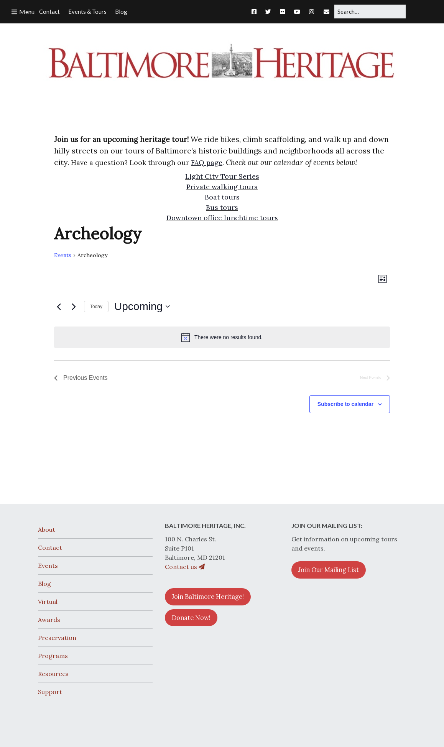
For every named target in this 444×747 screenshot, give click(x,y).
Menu (27, 11)
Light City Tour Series (222, 176)
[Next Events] (73, 306)
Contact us (185, 567)
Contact (50, 547)
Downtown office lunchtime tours (222, 217)
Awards (49, 619)
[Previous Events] (58, 306)
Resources (53, 674)
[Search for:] (370, 11)
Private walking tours (222, 186)
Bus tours (222, 207)
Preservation (57, 637)
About (46, 529)
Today (96, 306)
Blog (44, 583)
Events (62, 255)
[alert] (222, 337)
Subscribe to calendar (345, 404)
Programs (53, 656)
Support (50, 692)
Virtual (48, 601)
